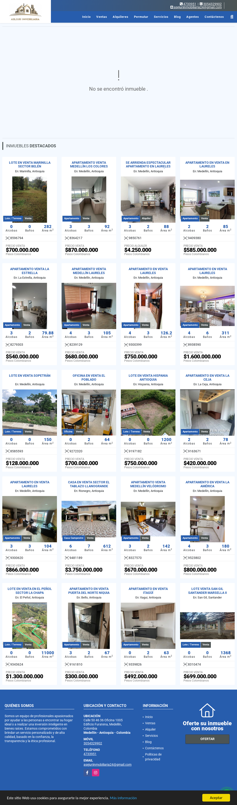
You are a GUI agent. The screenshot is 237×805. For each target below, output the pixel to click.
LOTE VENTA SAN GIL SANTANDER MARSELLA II (207, 591)
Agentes (192, 17)
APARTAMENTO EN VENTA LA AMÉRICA (207, 484)
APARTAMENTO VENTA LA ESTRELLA (29, 271)
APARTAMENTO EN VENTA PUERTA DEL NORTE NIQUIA (88, 591)
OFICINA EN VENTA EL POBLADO (89, 377)
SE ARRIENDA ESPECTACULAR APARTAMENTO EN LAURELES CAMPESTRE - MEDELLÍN (148, 166)
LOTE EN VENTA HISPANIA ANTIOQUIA (148, 377)
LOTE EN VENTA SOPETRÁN (29, 375)
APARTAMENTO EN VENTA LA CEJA (207, 377)
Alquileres (120, 17)
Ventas (101, 17)
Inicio (86, 17)
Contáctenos (214, 17)
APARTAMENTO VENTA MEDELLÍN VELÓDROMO (148, 484)
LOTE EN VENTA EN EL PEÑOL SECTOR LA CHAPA (30, 591)
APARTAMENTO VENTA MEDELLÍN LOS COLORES (89, 164)
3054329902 (212, 4)
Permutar (141, 17)
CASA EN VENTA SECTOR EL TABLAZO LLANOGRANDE (89, 484)
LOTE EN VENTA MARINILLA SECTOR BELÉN (29, 164)
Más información (123, 798)
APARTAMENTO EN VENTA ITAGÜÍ (148, 591)
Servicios (161, 17)
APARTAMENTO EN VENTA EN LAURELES (207, 164)
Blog (177, 17)
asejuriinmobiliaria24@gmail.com (107, 764)
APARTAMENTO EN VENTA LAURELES (148, 271)
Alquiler (150, 729)
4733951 (189, 4)
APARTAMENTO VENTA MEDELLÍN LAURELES (89, 271)
